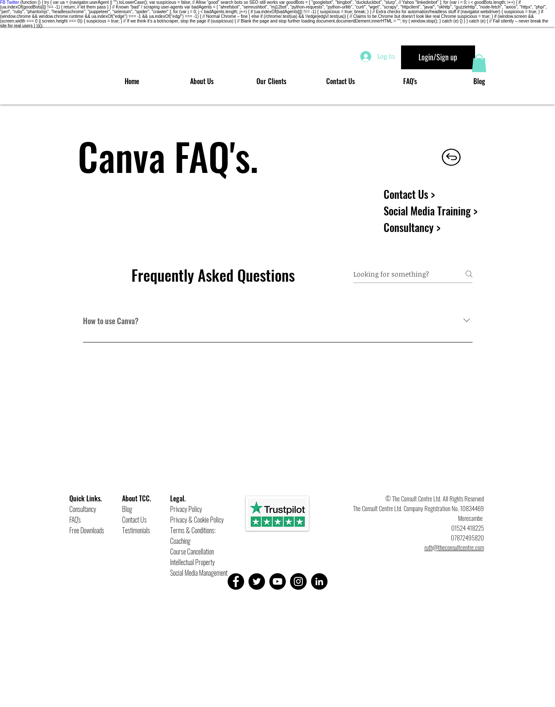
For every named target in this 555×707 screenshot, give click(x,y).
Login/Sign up (437, 57)
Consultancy (82, 509)
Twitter (12, 2)
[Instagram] (298, 581)
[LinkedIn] (319, 581)
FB (3, 2)
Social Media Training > (431, 210)
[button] (479, 63)
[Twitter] (256, 581)
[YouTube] (277, 581)
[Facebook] (236, 581)
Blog (127, 509)
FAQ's (75, 520)
